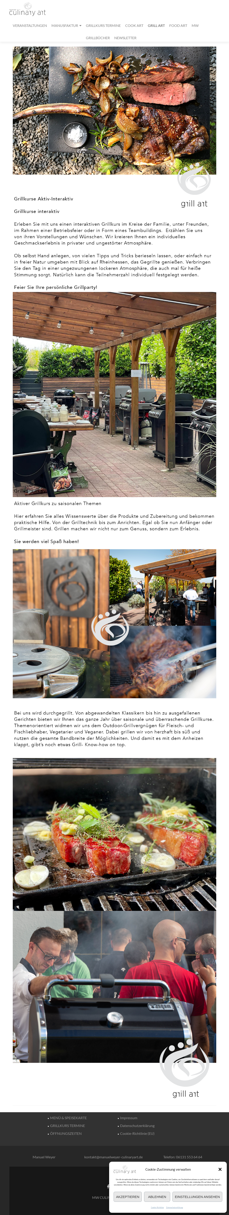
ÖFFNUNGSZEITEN (66, 1133)
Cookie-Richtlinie (157, 1207)
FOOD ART (178, 25)
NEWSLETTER (125, 38)
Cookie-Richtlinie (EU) (137, 1133)
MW (195, 25)
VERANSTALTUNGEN (30, 25)
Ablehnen (157, 1197)
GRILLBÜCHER (98, 38)
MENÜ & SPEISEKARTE (68, 1118)
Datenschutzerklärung (174, 1207)
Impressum (128, 1118)
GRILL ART (156, 25)
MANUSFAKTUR (64, 25)
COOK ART (134, 25)
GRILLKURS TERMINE (103, 25)
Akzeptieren (127, 1197)
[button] (220, 1169)
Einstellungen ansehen (197, 1197)
